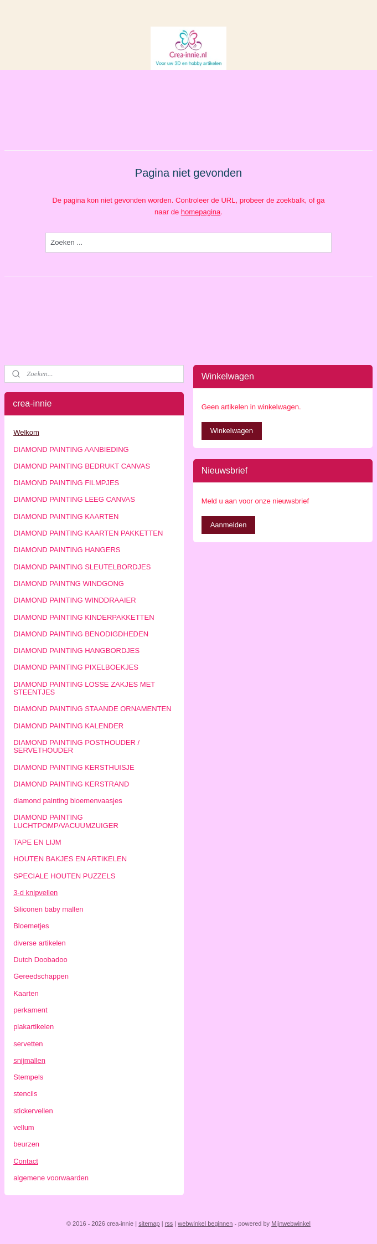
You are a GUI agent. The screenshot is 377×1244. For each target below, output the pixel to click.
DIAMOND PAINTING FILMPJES (66, 483)
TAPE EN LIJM (37, 842)
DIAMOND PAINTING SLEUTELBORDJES (82, 567)
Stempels (28, 1077)
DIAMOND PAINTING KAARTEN (65, 516)
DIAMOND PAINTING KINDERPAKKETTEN (83, 617)
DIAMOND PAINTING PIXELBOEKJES (75, 667)
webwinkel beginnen (205, 1223)
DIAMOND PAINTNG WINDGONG (68, 583)
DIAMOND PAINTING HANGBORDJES (76, 650)
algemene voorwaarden (51, 1178)
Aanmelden (228, 525)
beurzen (26, 1144)
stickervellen (33, 1111)
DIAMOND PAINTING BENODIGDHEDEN (80, 634)
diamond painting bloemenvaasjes (67, 800)
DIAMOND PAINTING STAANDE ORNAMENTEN (92, 709)
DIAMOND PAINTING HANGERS (66, 550)
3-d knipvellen (35, 892)
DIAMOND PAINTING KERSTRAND (71, 784)
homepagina (201, 212)
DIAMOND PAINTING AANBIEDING (71, 449)
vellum (23, 1127)
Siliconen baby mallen (48, 909)
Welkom (26, 432)
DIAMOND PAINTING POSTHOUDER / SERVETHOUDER (76, 746)
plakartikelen (33, 1026)
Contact (25, 1161)
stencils (25, 1093)
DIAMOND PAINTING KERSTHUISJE (74, 767)
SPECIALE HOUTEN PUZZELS (64, 876)
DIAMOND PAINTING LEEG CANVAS (74, 499)
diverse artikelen (39, 943)
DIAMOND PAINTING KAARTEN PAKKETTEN (88, 533)
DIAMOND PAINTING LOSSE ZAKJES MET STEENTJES (84, 688)
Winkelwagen (231, 430)
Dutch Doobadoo (40, 959)
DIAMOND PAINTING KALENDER (68, 726)
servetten (28, 1044)
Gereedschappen (41, 976)
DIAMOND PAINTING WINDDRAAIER (74, 600)
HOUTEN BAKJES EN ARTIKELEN (70, 859)
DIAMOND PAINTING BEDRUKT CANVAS (81, 466)
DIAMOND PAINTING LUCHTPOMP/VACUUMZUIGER (65, 821)
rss (169, 1223)
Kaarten (26, 993)
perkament (30, 1010)
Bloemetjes (31, 926)
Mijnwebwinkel (291, 1223)
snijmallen (29, 1060)
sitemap (149, 1223)
